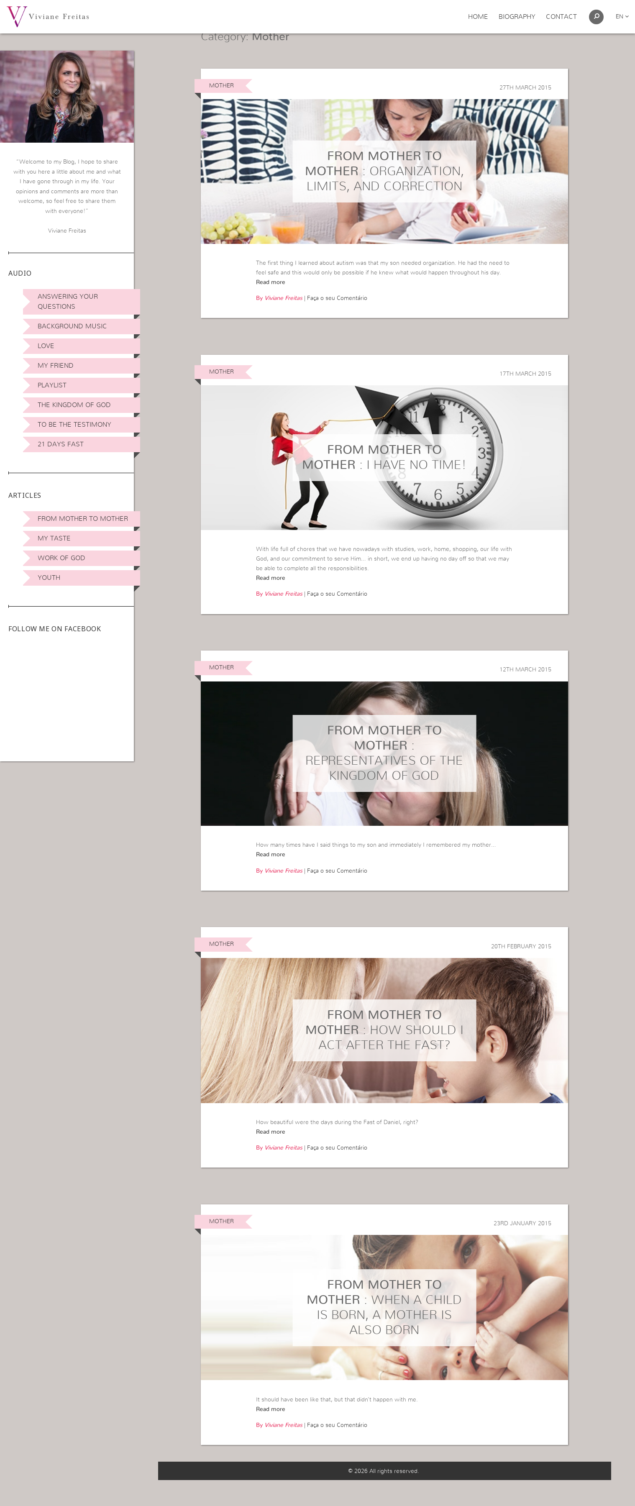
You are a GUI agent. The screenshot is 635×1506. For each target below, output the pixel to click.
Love (46, 346)
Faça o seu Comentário (337, 320)
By (279, 320)
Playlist (52, 385)
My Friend (56, 365)
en (622, 17)
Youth (49, 577)
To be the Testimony (74, 424)
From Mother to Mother (83, 518)
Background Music (72, 326)
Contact (561, 16)
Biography (517, 16)
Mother (221, 106)
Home (478, 16)
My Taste (54, 538)
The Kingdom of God (74, 405)
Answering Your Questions (68, 301)
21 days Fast (61, 444)
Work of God (61, 558)
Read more (270, 304)
